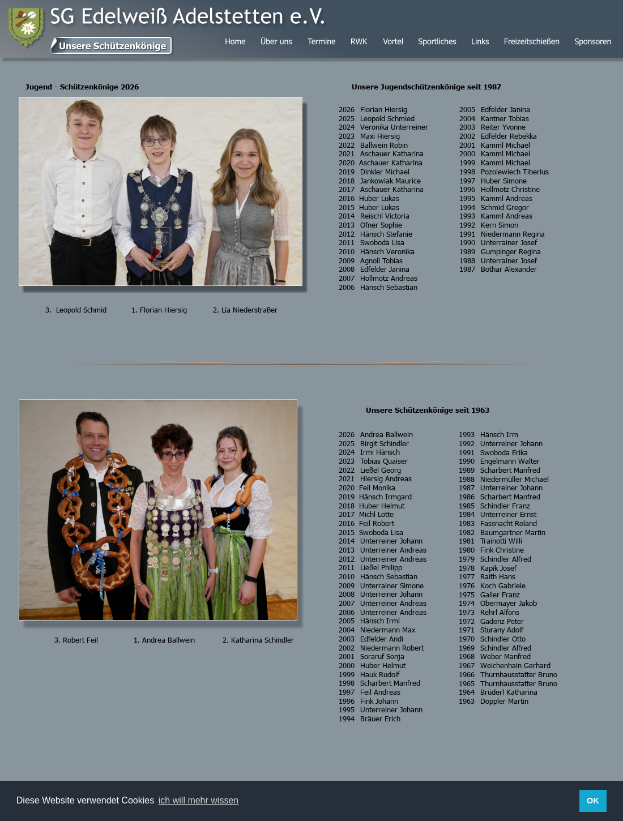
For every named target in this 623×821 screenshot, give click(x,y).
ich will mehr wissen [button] (198, 800)
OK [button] (593, 800)
